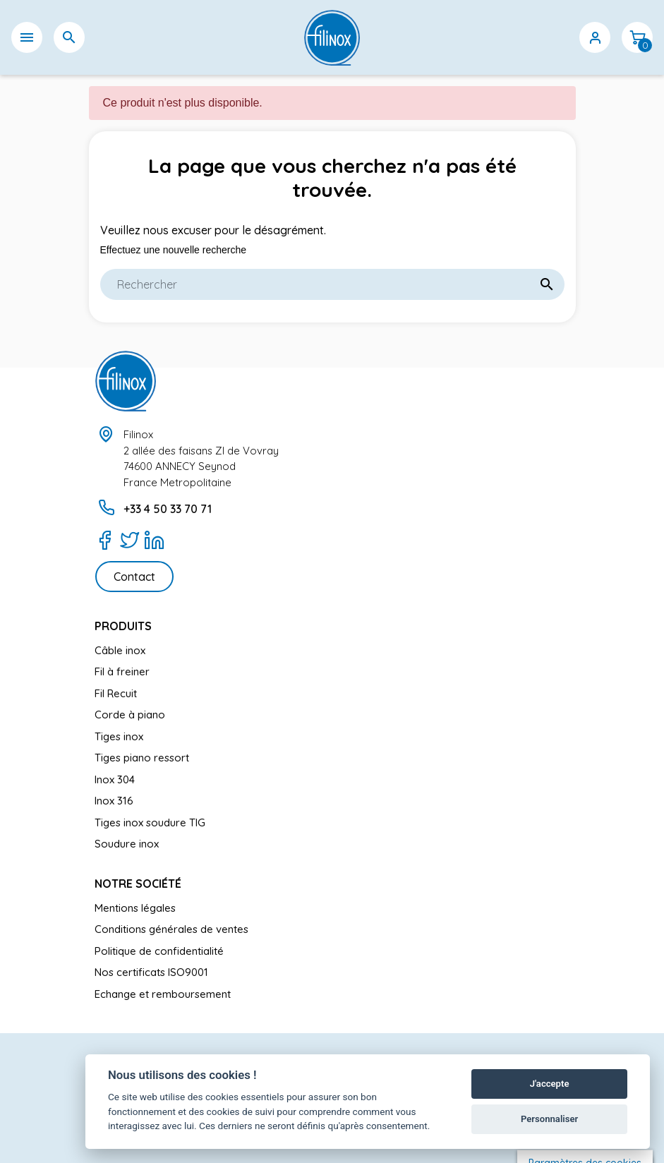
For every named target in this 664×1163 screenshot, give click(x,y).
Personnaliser (549, 1119)
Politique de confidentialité (159, 951)
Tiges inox (119, 736)
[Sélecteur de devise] (552, 37)
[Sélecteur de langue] (510, 37)
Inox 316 (114, 800)
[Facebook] (104, 540)
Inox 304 (115, 779)
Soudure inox (127, 843)
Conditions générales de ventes (171, 929)
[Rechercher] (332, 284)
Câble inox (120, 650)
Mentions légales (135, 908)
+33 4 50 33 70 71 (167, 509)
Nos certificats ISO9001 (151, 972)
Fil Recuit (116, 693)
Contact (134, 577)
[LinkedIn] (154, 540)
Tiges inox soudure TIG (150, 822)
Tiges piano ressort (142, 757)
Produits (123, 626)
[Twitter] (129, 540)
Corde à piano (130, 714)
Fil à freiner (122, 671)
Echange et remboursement (163, 994)
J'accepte (549, 1083)
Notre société (138, 883)
